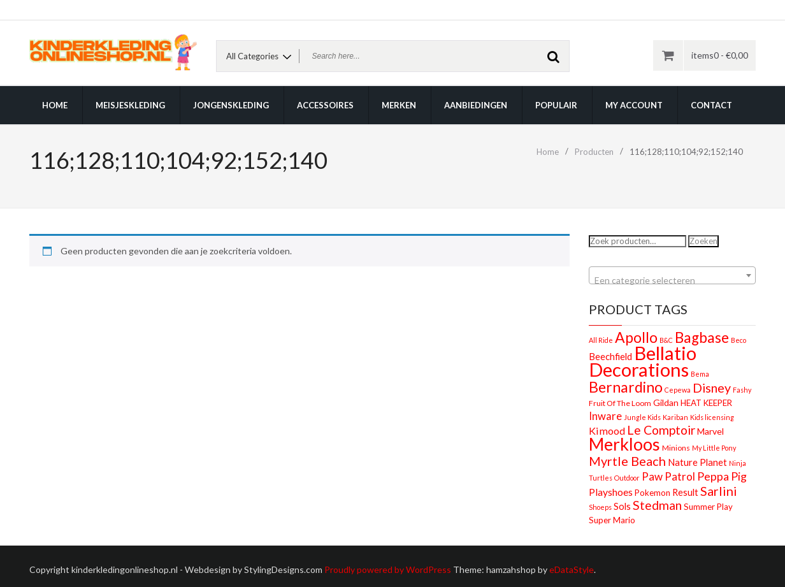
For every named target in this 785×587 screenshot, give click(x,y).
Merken (399, 105)
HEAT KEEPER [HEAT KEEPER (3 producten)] (706, 403)
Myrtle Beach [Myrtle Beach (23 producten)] (627, 460)
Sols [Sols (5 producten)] (622, 506)
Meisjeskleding (130, 105)
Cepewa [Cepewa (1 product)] (678, 390)
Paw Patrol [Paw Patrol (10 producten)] (668, 476)
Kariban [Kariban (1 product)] (675, 417)
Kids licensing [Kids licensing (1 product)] (712, 417)
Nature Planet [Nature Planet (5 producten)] (697, 462)
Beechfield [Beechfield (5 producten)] (610, 356)
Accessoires (325, 105)
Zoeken (703, 241)
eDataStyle (571, 569)
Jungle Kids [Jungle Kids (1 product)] (642, 417)
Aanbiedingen (475, 105)
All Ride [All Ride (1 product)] (601, 340)
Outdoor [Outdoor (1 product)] (627, 478)
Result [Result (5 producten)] (685, 492)
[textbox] (672, 280)
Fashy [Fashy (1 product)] (742, 390)
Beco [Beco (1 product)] (738, 340)
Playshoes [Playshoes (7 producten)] (611, 492)
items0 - (719, 55)
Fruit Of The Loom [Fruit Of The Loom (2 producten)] (620, 403)
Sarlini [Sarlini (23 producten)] (718, 490)
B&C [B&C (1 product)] (666, 340)
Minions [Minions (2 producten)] (676, 448)
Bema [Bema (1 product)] (700, 374)
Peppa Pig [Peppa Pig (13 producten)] (722, 476)
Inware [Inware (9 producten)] (605, 416)
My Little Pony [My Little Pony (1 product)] (714, 448)
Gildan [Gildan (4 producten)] (666, 402)
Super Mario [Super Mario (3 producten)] (612, 520)
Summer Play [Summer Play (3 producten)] (708, 507)
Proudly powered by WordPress (387, 569)
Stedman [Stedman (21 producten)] (657, 505)
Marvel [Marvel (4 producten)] (710, 431)
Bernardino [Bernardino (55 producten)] (626, 387)
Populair (556, 105)
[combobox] (672, 275)
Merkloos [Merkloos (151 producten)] (624, 444)
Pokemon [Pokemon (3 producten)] (652, 493)
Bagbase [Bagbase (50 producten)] (702, 337)
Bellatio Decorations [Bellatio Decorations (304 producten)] (642, 361)
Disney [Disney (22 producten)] (712, 387)
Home (55, 105)
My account (634, 105)
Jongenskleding (231, 105)
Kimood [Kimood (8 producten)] (607, 430)
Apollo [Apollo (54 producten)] (636, 337)
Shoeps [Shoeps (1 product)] (600, 507)
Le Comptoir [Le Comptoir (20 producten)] (661, 430)
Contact (711, 105)
